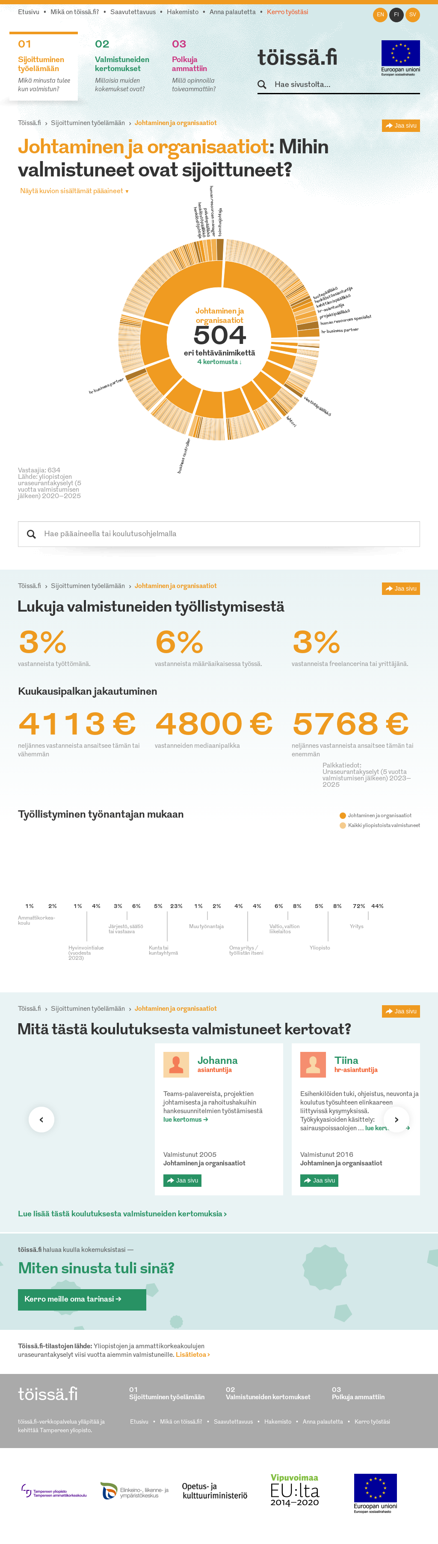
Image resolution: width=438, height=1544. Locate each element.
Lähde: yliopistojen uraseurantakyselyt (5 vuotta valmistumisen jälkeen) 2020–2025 (49, 487)
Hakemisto (182, 12)
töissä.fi (297, 59)
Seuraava (41, 1119)
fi (396, 15)
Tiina (346, 1061)
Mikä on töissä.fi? (74, 12)
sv (412, 15)
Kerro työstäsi (287, 12)
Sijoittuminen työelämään (88, 123)
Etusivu (28, 12)
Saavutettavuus (133, 12)
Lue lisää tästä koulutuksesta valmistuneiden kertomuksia (120, 1214)
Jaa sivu (406, 125)
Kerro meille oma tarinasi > (72, 1300)
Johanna (218, 1061)
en (380, 15)
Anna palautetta (233, 12)
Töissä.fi (29, 123)
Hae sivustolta (265, 85)
